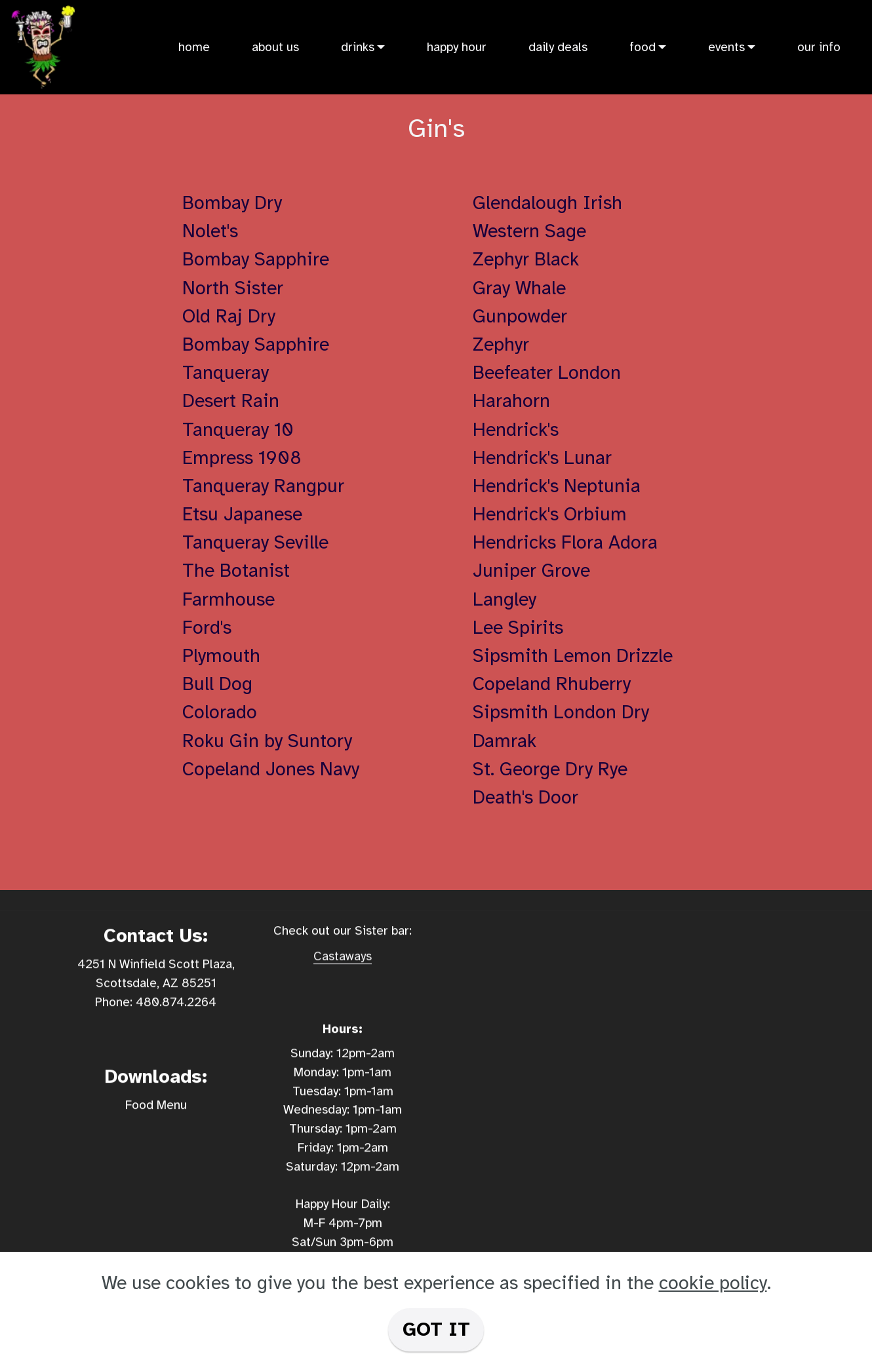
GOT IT (436, 1329)
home (194, 47)
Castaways (342, 976)
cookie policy (713, 1282)
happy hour (456, 47)
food (642, 47)
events (726, 47)
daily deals (557, 47)
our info (819, 47)
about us (275, 47)
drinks (357, 47)
